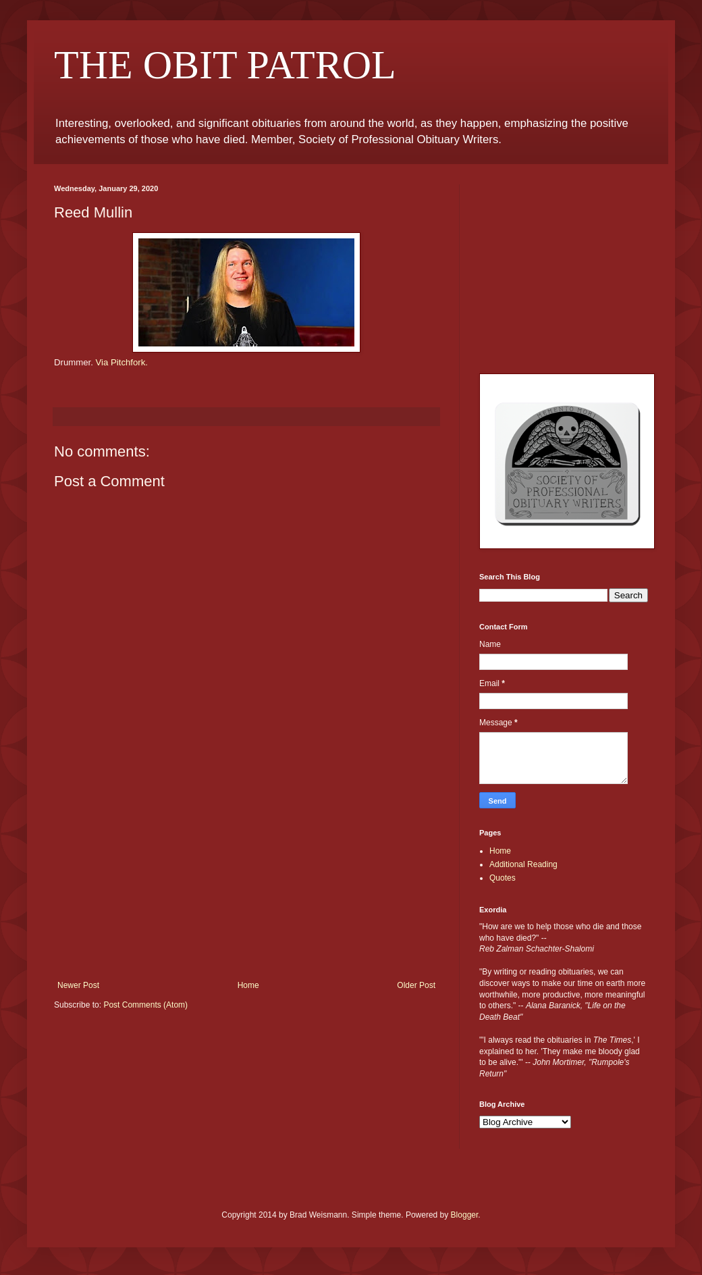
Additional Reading (523, 864)
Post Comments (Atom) (145, 1005)
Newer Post (78, 985)
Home (248, 985)
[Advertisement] (246, 879)
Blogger (465, 1215)
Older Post (416, 985)
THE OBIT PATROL (225, 65)
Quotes (502, 878)
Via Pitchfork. (122, 362)
